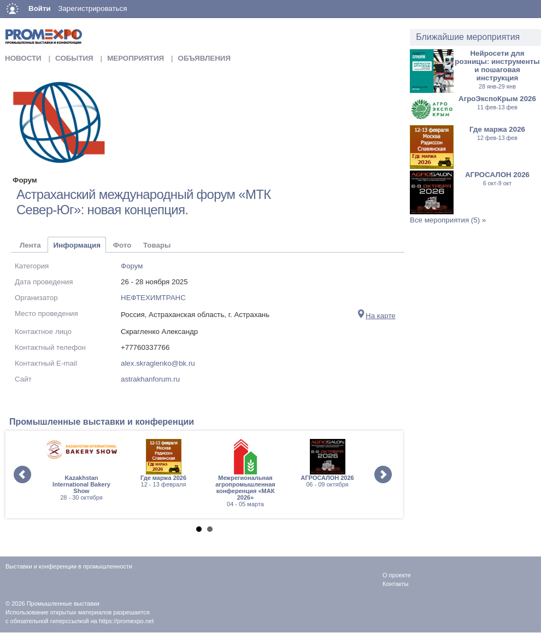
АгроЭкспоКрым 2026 (497, 102)
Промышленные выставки (63, 603)
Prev (22, 474)
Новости (23, 58)
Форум (132, 266)
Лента (30, 245)
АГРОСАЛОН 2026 (497, 178)
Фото (122, 245)
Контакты (396, 584)
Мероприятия (135, 58)
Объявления (204, 58)
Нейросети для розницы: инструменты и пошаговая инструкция (497, 69)
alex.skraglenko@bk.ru (158, 363)
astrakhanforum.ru (150, 379)
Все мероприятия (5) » (448, 220)
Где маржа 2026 (497, 133)
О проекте (397, 575)
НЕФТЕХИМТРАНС (153, 298)
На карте (376, 316)
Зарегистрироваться (92, 8)
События (74, 58)
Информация (76, 245)
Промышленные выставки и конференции (101, 421)
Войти (39, 8)
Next (383, 474)
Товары (156, 245)
